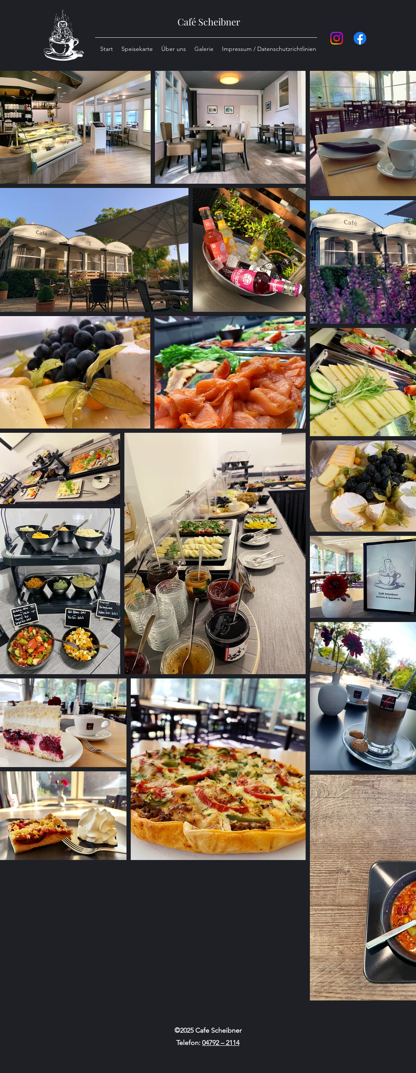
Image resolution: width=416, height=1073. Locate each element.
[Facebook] (359, 38)
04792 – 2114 (220, 1043)
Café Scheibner (208, 21)
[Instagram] (336, 38)
